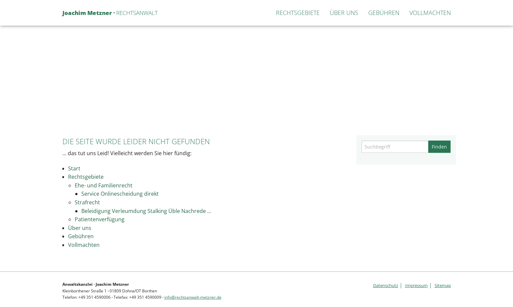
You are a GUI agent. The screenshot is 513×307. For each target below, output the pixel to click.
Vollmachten (430, 13)
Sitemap (443, 285)
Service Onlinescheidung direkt (120, 193)
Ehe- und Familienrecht (103, 185)
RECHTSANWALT (110, 13)
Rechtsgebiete (298, 13)
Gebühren (383, 13)
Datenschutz (385, 285)
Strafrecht (87, 202)
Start (261, 12)
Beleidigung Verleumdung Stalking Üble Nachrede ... (146, 211)
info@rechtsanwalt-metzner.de (192, 297)
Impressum (416, 285)
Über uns (344, 13)
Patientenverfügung (100, 219)
